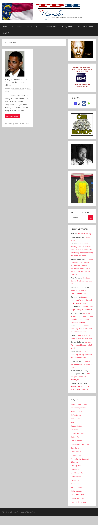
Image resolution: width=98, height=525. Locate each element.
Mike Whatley (32, 27)
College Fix (75, 446)
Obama (21, 124)
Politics (26, 124)
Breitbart (74, 431)
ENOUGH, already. (85, 234)
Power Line (75, 493)
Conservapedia (77, 450)
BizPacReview (76, 424)
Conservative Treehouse (80, 453)
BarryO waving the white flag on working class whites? (16, 82)
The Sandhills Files (49, 27)
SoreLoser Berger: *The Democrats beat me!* (81, 284)
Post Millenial (76, 489)
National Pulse (76, 485)
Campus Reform (77, 435)
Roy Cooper (17, 27)
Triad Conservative (78, 504)
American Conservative (80, 413)
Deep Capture (76, 461)
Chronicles (75, 439)
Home (5, 27)
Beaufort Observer (78, 421)
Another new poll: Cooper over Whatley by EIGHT (81, 373)
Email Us (6, 33)
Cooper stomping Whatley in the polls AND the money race (81, 303)
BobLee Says (76, 428)
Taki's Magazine (77, 500)
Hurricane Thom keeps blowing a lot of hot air (82, 313)
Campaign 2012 (13, 124)
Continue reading (12, 116)
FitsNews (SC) (76, 464)
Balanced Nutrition (85, 27)
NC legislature (67, 27)
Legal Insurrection (78, 482)
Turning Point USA (78, 507)
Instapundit (75, 478)
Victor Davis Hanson (78, 511)
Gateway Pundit (77, 475)
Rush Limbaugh (77, 496)
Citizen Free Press (78, 442)
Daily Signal (75, 457)
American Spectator (78, 417)
